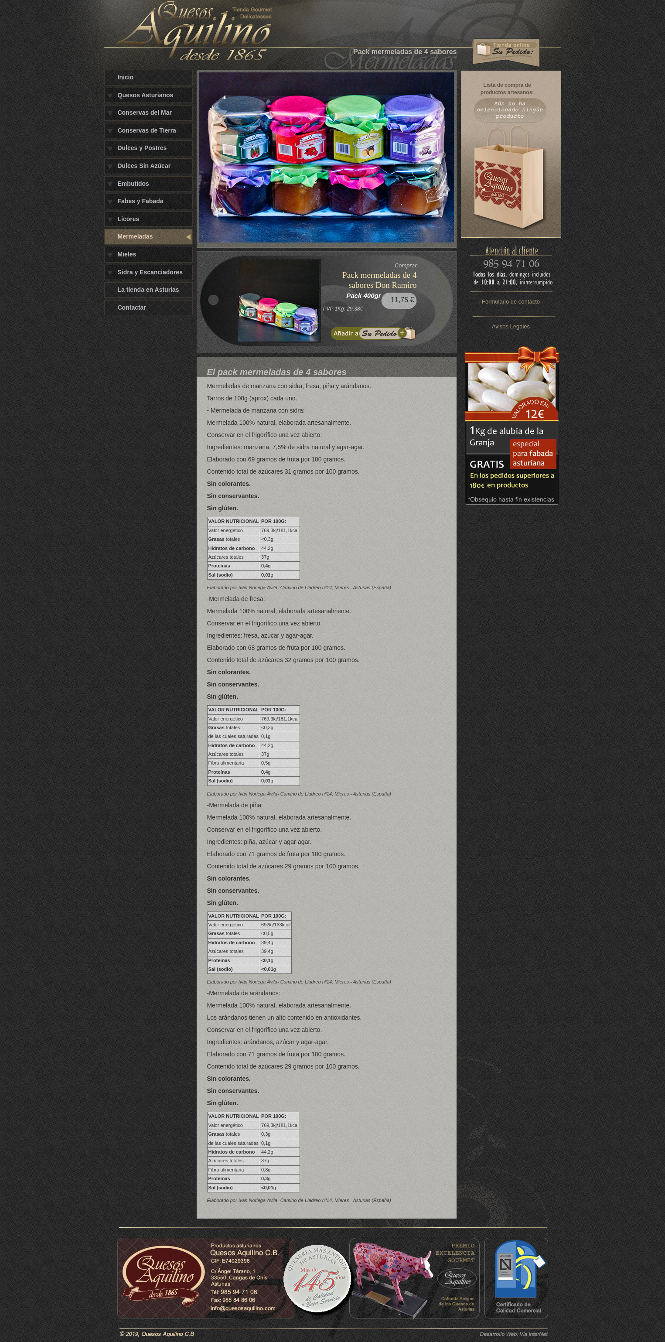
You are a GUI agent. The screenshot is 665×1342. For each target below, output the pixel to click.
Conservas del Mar (145, 112)
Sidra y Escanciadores (150, 272)
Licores (129, 218)
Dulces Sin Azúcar (144, 165)
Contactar (132, 307)
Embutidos (133, 183)
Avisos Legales (511, 326)
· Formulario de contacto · (511, 301)
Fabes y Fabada (141, 201)
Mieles (127, 254)
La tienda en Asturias (148, 289)
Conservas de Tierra (147, 130)
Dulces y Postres (142, 147)
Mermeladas (135, 236)
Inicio (126, 77)
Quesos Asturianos (146, 95)
